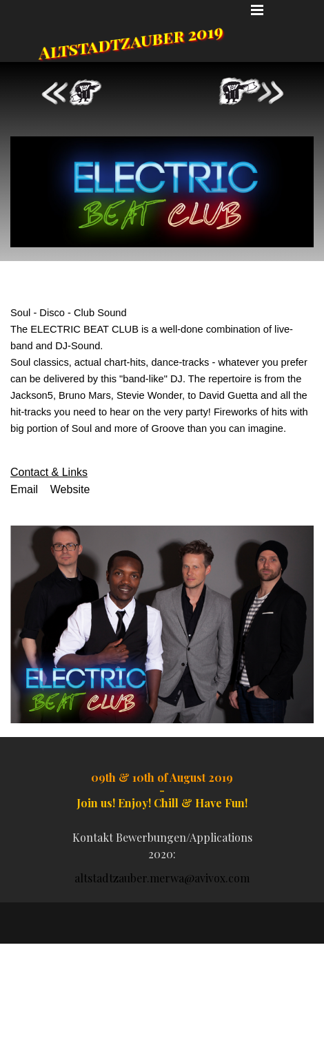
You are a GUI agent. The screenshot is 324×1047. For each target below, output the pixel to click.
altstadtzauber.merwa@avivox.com (162, 878)
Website (70, 489)
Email (24, 489)
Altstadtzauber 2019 (131, 41)
